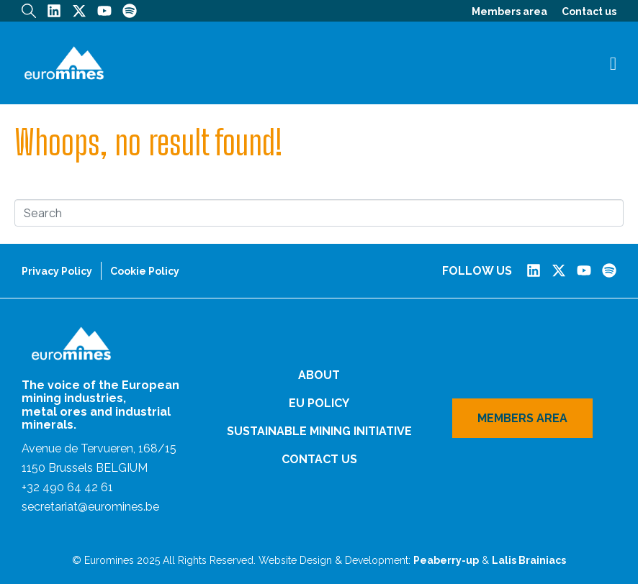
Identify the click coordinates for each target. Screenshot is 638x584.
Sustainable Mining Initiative (319, 431)
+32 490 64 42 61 (67, 487)
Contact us (589, 11)
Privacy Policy (57, 271)
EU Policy (319, 403)
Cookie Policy (144, 271)
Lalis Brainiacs (529, 560)
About (319, 375)
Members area (509, 11)
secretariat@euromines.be (90, 507)
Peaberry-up (446, 560)
